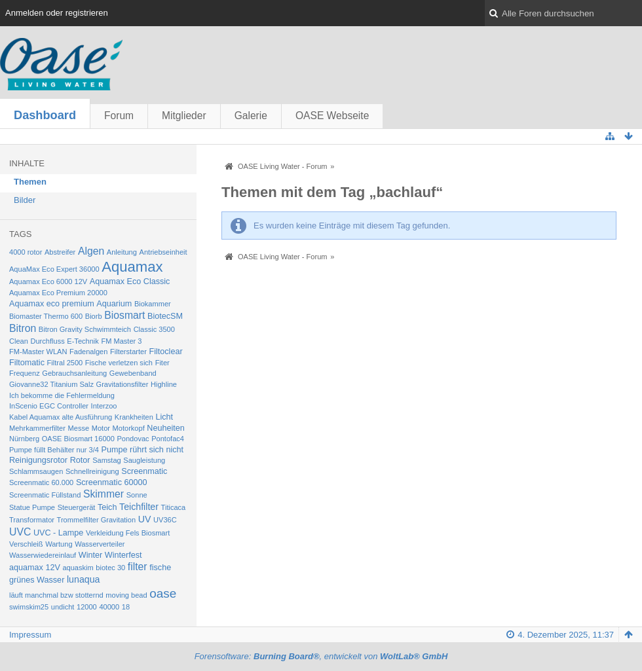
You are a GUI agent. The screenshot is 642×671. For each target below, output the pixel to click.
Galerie (251, 115)
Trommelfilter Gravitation (96, 520)
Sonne (136, 495)
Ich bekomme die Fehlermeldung (62, 395)
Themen (30, 182)
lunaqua (83, 579)
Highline (164, 384)
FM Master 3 (121, 341)
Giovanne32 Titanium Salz (51, 384)
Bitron (22, 328)
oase (162, 593)
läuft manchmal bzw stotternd (56, 595)
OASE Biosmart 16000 (78, 439)
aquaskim (77, 567)
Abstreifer (60, 252)
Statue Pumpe (32, 507)
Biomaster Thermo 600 (46, 316)
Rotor (80, 460)
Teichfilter (139, 506)
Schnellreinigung (92, 471)
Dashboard (45, 115)
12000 (87, 607)
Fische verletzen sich (119, 363)
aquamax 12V (34, 567)
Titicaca (173, 507)
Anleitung (122, 252)
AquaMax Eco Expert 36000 (54, 269)
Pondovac (133, 439)
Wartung (58, 544)
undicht (63, 607)
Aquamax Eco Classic (130, 281)
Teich (107, 507)
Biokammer (152, 304)
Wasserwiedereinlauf (42, 555)
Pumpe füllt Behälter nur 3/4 (54, 450)
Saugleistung (144, 460)
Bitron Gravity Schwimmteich (85, 329)
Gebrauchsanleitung (74, 373)
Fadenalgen (88, 351)
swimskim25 (28, 607)
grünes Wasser (36, 580)
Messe (79, 428)
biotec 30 (110, 567)
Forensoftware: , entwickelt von (321, 656)
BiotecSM (165, 316)
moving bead (126, 595)
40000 (109, 607)
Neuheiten (166, 428)
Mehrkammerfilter (37, 428)
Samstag (106, 460)
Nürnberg (24, 439)
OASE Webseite (332, 115)
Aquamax (132, 267)
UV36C (165, 520)
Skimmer (103, 493)
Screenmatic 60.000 (41, 482)
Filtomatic (27, 362)
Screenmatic (144, 471)
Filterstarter (128, 351)
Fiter (162, 363)
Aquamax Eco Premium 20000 (58, 293)
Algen (91, 251)
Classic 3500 (154, 329)
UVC (20, 531)
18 (126, 607)
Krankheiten (134, 417)
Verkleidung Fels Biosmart (128, 533)
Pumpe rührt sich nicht (142, 449)
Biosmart (124, 315)
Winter (90, 555)
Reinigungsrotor (38, 460)
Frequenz (24, 373)
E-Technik (83, 341)
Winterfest (123, 555)
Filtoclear (165, 351)
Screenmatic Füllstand (45, 495)
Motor (101, 428)
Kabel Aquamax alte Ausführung (60, 417)
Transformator (31, 520)
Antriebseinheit (163, 252)
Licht (164, 417)
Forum (119, 115)
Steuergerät (77, 507)
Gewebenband (133, 373)
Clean (18, 341)
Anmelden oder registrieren (56, 13)
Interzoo (104, 406)
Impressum (30, 635)
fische (160, 567)
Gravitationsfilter (122, 384)
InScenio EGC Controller (48, 406)
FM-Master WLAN (38, 351)
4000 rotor (25, 252)
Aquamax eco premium (51, 303)
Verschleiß (26, 544)
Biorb (93, 316)
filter (137, 566)
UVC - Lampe (58, 532)
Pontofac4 (167, 439)
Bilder (24, 200)
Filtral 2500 (65, 363)
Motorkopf (129, 428)
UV (144, 519)
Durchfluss (48, 341)
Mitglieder (184, 115)
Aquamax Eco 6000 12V (48, 281)
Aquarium (114, 303)
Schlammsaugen (36, 471)
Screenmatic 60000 (111, 482)
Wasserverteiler (99, 544)
